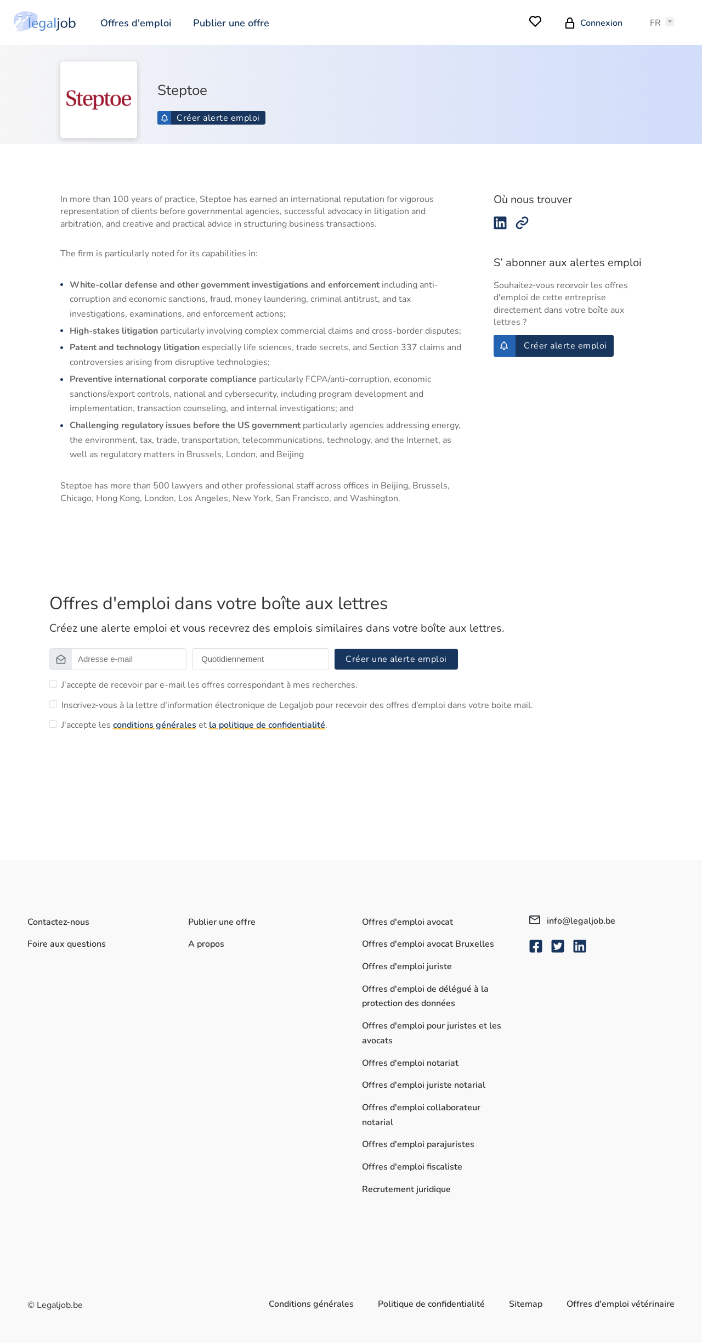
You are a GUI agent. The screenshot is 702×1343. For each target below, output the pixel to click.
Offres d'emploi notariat (410, 1063)
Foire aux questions (66, 944)
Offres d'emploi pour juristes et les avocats (431, 1033)
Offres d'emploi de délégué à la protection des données (425, 996)
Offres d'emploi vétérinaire (621, 1304)
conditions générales (154, 725)
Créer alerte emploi (210, 118)
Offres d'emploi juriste (407, 966)
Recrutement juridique (406, 1189)
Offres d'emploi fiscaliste (412, 1167)
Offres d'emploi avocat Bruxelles (428, 944)
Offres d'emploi (135, 23)
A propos (206, 944)
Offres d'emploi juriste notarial (423, 1085)
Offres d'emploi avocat (407, 922)
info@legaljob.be (572, 921)
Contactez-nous (58, 922)
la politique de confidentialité (267, 725)
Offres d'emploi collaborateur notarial (421, 1115)
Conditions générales (311, 1304)
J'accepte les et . (194, 725)
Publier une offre (231, 23)
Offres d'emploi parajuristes (418, 1144)
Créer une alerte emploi (396, 659)
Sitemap (525, 1304)
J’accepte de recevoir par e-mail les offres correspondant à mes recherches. (209, 685)
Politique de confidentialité (431, 1304)
